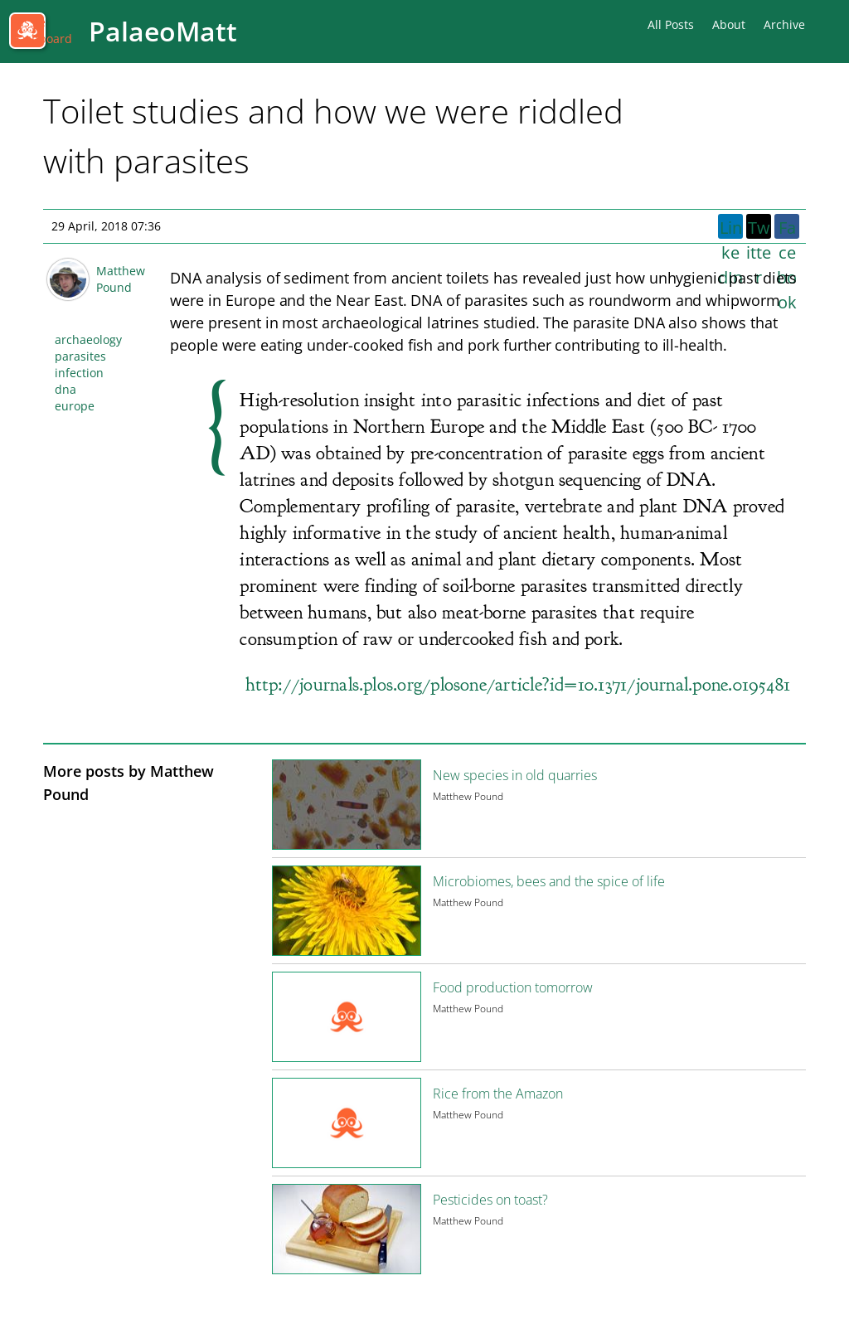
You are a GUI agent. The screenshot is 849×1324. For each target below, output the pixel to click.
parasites (80, 356)
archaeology (88, 339)
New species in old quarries (515, 775)
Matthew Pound (120, 279)
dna (65, 389)
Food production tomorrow (513, 987)
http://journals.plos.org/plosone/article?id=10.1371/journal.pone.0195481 (518, 684)
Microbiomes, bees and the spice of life (549, 881)
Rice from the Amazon (498, 1093)
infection (79, 373)
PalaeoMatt (163, 31)
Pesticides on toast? (490, 1200)
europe (75, 406)
